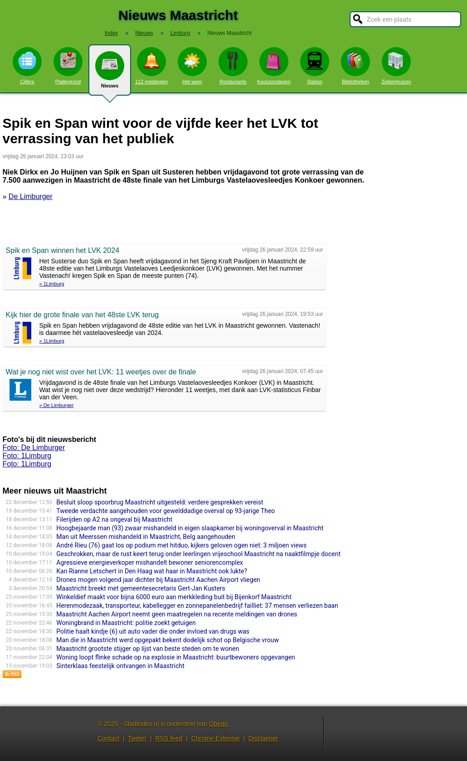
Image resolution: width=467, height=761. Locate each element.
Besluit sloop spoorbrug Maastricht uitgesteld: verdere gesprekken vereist (159, 502)
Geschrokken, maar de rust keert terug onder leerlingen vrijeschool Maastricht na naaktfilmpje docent (198, 553)
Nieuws (109, 73)
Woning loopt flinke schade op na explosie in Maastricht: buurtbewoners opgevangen (175, 657)
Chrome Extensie (215, 738)
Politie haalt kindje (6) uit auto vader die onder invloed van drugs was (152, 631)
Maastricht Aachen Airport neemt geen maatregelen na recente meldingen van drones (176, 614)
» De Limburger (56, 405)
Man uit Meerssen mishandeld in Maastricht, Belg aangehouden (145, 536)
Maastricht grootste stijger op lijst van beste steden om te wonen (147, 648)
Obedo (218, 723)
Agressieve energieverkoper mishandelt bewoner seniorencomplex (149, 562)
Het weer (192, 65)
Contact (108, 738)
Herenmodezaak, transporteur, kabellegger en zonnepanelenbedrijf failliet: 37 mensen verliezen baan (197, 605)
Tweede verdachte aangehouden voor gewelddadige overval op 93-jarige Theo (165, 510)
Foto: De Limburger (34, 447)
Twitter (137, 738)
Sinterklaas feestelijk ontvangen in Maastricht (120, 665)
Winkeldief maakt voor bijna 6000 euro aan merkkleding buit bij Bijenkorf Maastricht (174, 597)
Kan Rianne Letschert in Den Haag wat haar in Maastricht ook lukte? (151, 571)
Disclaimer (263, 738)
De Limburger (31, 196)
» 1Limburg (51, 283)
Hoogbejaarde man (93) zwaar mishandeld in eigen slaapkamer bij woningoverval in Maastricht (189, 528)
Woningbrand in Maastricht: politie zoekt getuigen (125, 622)
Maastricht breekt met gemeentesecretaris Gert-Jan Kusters (140, 588)
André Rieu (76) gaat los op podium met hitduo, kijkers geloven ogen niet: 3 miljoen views (181, 545)
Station (314, 65)
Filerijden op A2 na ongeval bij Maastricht (114, 519)
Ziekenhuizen (396, 65)
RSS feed (168, 738)
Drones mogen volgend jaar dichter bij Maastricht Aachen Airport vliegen (158, 579)
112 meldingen (151, 65)
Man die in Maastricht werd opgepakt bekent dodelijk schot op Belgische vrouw (167, 640)
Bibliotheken (355, 65)
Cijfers (27, 65)
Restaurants (233, 65)
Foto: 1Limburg (27, 456)
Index (111, 33)
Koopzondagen (274, 65)
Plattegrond (68, 65)
